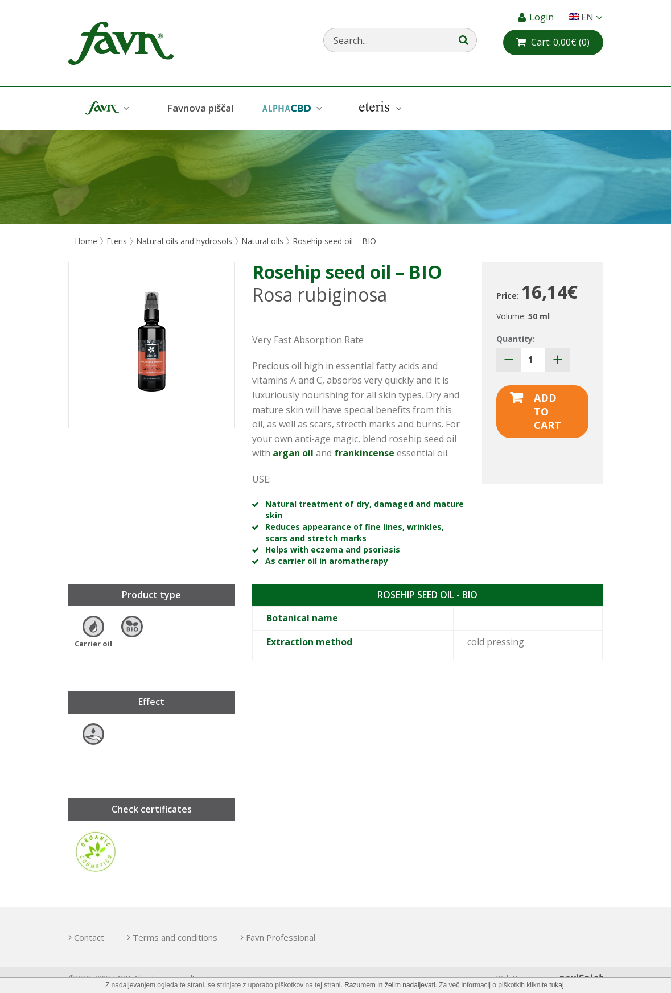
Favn (106, 108)
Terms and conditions (175, 937)
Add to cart (547, 411)
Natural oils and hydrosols (184, 241)
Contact (89, 937)
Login (542, 17)
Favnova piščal (200, 107)
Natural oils (262, 241)
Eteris (379, 108)
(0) (560, 42)
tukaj (556, 985)
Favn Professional (280, 937)
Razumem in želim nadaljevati (389, 985)
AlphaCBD (291, 108)
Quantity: (515, 338)
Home (86, 241)
